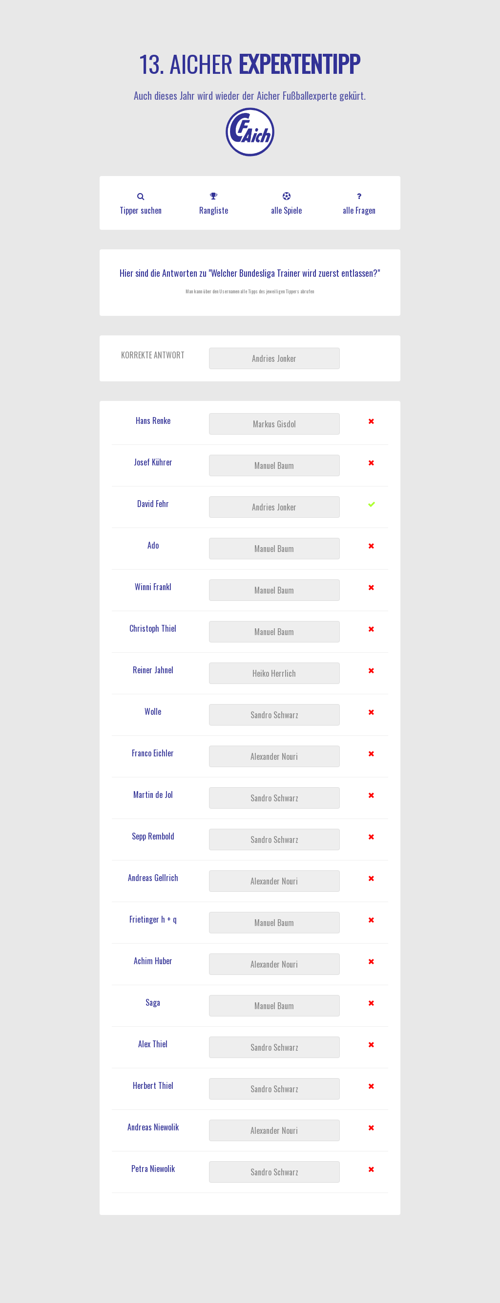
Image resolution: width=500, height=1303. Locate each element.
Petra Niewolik (153, 1168)
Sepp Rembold (153, 836)
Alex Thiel (152, 1044)
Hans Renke (153, 420)
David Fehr (153, 503)
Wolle (153, 711)
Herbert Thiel (153, 1085)
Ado (153, 545)
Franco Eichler (153, 753)
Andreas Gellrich (153, 877)
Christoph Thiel (152, 628)
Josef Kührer (153, 462)
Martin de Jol (153, 794)
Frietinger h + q (153, 919)
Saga (153, 1002)
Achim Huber (153, 961)
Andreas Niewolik (153, 1127)
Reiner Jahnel (153, 670)
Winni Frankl (153, 587)
